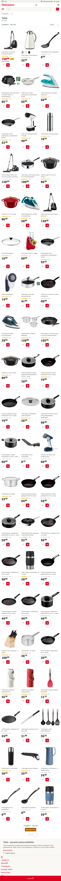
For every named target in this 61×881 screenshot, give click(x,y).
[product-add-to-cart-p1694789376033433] (8, 65)
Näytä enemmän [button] (7, 850)
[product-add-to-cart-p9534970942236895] (27, 305)
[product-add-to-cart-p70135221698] (47, 740)
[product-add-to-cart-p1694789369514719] (27, 505)
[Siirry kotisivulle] (8, 5)
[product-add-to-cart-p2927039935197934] (27, 345)
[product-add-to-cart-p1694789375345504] (27, 186)
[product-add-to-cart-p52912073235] (8, 266)
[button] (36, 4)
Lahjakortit (5, 860)
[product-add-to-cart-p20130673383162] (8, 147)
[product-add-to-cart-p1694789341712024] (47, 186)
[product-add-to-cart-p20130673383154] (47, 266)
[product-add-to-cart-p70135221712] (47, 701)
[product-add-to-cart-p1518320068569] (8, 701)
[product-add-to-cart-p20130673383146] (27, 544)
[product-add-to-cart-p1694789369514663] (27, 623)
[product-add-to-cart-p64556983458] (47, 819)
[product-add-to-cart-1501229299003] (47, 147)
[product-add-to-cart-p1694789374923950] (47, 305)
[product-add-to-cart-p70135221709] (8, 819)
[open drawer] (3, 9)
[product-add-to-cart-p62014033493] (27, 740)
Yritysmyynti (5, 866)
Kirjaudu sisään (6, 869)
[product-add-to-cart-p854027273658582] (27, 147)
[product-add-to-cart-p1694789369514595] (8, 544)
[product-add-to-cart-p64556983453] (27, 583)
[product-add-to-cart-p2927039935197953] (27, 662)
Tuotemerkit (5, 13)
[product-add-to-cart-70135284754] (8, 225)
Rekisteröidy (5, 872)
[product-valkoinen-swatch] (26, 52)
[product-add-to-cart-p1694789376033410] (47, 225)
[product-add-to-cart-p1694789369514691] (47, 662)
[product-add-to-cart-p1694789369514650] (47, 623)
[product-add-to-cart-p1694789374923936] (47, 427)
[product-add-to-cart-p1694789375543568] (8, 662)
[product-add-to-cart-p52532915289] (27, 266)
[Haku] (57, 9)
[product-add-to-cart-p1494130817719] (8, 779)
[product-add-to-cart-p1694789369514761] (47, 505)
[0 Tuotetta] (58, 5)
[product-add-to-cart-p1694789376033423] (8, 186)
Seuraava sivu (30, 829)
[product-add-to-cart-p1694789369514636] (8, 427)
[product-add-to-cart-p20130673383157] (27, 106)
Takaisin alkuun (9, 853)
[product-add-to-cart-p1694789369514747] (47, 583)
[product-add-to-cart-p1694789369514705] (8, 583)
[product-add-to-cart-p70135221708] (27, 466)
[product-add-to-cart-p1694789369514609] (8, 466)
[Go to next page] (35, 834)
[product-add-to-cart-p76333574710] (47, 345)
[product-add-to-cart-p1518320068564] (27, 701)
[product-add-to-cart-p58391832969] (47, 779)
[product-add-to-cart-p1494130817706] (27, 65)
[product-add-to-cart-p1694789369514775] (27, 386)
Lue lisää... (4, 20)
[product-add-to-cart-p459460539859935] (27, 427)
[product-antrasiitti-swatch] (29, 52)
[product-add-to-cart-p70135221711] (27, 819)
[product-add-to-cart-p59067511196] (47, 466)
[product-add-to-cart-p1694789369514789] (47, 386)
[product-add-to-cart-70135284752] (8, 386)
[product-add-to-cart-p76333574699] (27, 779)
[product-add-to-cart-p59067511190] (8, 345)
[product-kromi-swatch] (22, 52)
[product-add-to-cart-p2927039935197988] (8, 505)
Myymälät (4, 863)
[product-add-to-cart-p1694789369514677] (8, 623)
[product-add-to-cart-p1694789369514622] (8, 740)
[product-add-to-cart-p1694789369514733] (47, 544)
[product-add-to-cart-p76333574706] (8, 106)
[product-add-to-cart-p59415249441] (8, 305)
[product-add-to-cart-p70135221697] (47, 65)
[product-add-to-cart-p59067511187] (27, 225)
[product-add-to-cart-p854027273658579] (47, 106)
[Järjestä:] (54, 24)
